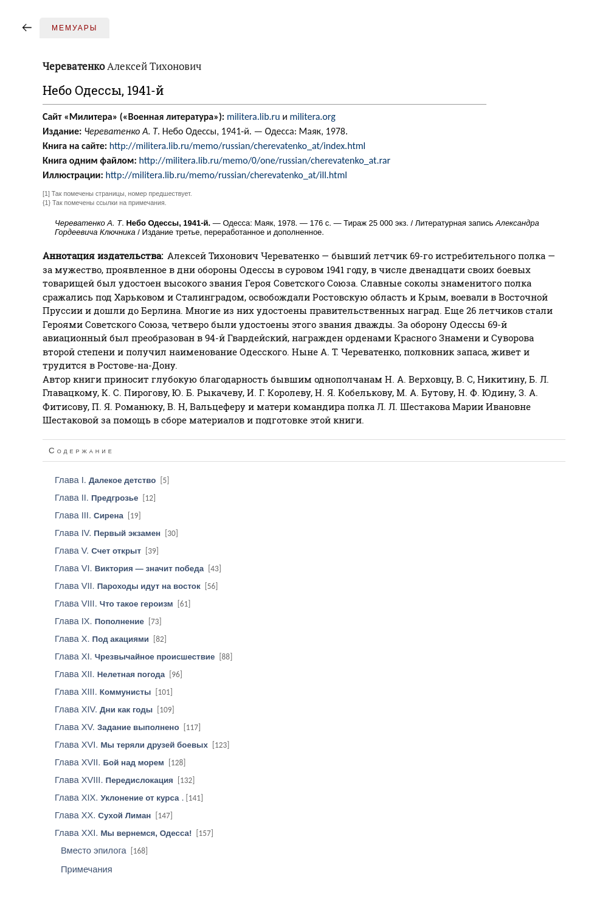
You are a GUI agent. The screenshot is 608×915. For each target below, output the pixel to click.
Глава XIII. (114, 692)
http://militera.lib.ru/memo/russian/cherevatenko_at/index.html (237, 145)
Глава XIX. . (130, 797)
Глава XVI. (143, 745)
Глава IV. (117, 533)
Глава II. (106, 498)
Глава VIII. (123, 603)
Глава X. (111, 639)
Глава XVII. (121, 762)
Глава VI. (139, 568)
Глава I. (113, 480)
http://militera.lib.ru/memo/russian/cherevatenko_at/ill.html (226, 175)
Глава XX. (114, 815)
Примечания (86, 869)
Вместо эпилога (105, 850)
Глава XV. (128, 727)
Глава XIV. (115, 709)
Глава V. (108, 550)
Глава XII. (119, 674)
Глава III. (99, 515)
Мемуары (74, 28)
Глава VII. (137, 586)
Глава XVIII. (125, 780)
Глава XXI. (135, 833)
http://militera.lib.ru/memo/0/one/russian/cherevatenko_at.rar (264, 160)
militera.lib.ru (253, 116)
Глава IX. (109, 621)
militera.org (312, 116)
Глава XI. (144, 656)
